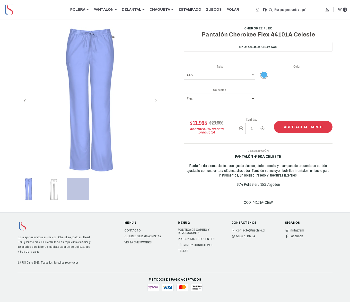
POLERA (79, 9)
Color (296, 66)
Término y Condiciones (195, 245)
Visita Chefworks (138, 242)
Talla (220, 66)
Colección (219, 89)
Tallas (183, 251)
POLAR (233, 9)
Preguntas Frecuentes (196, 239)
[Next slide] (155, 101)
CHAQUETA (161, 9)
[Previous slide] (25, 101)
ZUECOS (214, 9)
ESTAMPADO (189, 9)
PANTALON (105, 9)
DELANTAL (133, 9)
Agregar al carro (303, 127)
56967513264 (243, 236)
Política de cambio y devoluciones (194, 231)
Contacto (132, 230)
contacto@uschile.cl (248, 230)
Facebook (294, 236)
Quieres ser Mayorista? (142, 236)
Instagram (294, 230)
